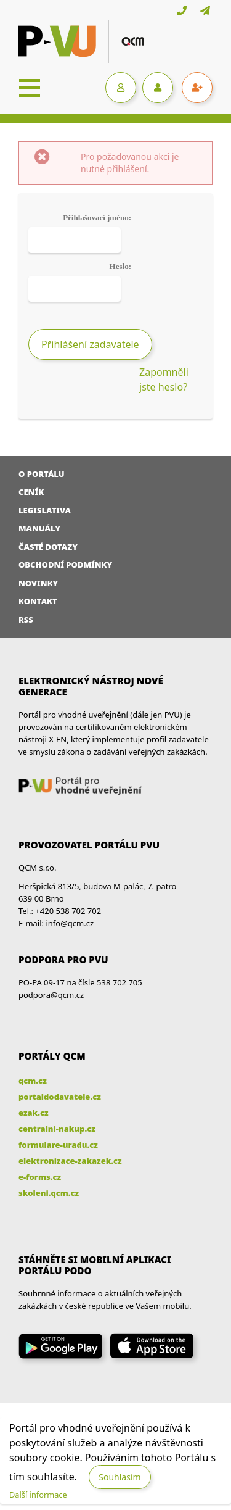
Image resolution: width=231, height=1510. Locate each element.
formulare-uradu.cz (58, 1144)
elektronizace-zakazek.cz (70, 1160)
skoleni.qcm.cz (48, 1192)
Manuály (39, 528)
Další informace (38, 1494)
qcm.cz (32, 1080)
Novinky (38, 583)
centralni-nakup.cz (56, 1128)
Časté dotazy (48, 546)
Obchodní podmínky (65, 564)
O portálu (41, 473)
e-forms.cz (39, 1176)
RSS (25, 619)
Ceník (31, 491)
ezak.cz (33, 1112)
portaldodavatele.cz (59, 1096)
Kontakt (37, 601)
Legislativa (44, 510)
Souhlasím (119, 1477)
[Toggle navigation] (29, 87)
